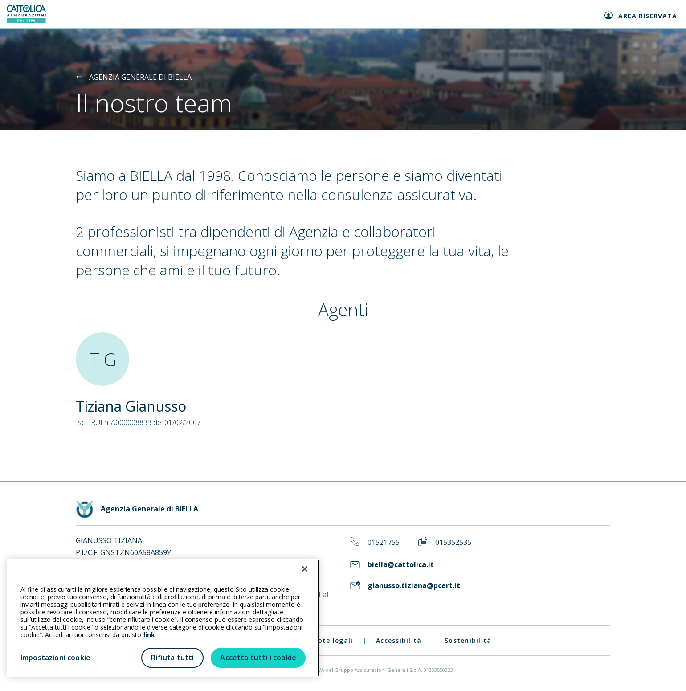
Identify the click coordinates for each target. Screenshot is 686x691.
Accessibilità (398, 640)
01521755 (384, 542)
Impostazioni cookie (55, 657)
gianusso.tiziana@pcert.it (414, 585)
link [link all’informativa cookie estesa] (149, 634)
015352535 (453, 542)
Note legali (333, 640)
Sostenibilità (468, 640)
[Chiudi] (304, 569)
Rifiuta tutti (172, 657)
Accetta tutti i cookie (258, 657)
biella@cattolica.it (401, 564)
